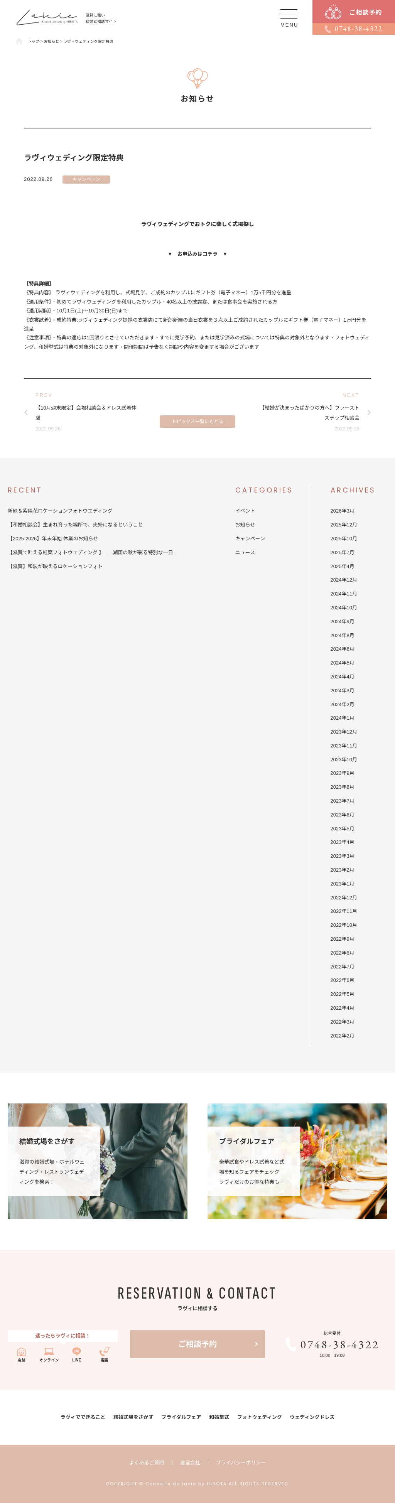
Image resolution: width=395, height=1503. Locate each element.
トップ (33, 41)
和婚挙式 (219, 1417)
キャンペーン (86, 179)
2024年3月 (342, 690)
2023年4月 (342, 842)
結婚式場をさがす (133, 1417)
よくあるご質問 (146, 1463)
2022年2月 (342, 1036)
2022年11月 (344, 911)
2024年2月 (342, 704)
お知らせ (245, 525)
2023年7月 (342, 801)
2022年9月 (342, 939)
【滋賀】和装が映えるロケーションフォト (55, 566)
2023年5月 (342, 829)
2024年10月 (344, 608)
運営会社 (190, 1463)
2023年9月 (342, 773)
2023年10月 (344, 759)
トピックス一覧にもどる (197, 416)
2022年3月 (342, 1022)
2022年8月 (342, 953)
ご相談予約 (197, 1344)
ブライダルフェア (181, 1417)
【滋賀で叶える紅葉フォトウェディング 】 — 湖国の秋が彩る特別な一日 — (93, 552)
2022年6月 (342, 980)
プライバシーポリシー (241, 1463)
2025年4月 (342, 566)
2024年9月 (342, 621)
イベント (245, 511)
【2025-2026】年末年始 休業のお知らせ (53, 538)
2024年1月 (342, 718)
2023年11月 (344, 746)
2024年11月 (344, 594)
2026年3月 (342, 511)
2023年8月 (342, 787)
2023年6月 (342, 815)
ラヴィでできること (83, 1417)
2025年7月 (342, 552)
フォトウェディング (259, 1417)
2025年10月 (344, 538)
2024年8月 (342, 635)
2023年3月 (342, 856)
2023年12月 (344, 732)
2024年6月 (342, 649)
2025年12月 (344, 525)
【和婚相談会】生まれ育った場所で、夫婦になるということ (78, 525)
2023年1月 (342, 884)
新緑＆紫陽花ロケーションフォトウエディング (60, 511)
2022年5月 (342, 994)
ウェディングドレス (312, 1417)
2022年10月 (344, 925)
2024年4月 (342, 677)
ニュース (245, 552)
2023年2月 (342, 870)
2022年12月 (344, 898)
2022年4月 (342, 1008)
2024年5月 (342, 663)
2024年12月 (344, 580)
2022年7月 (342, 967)
